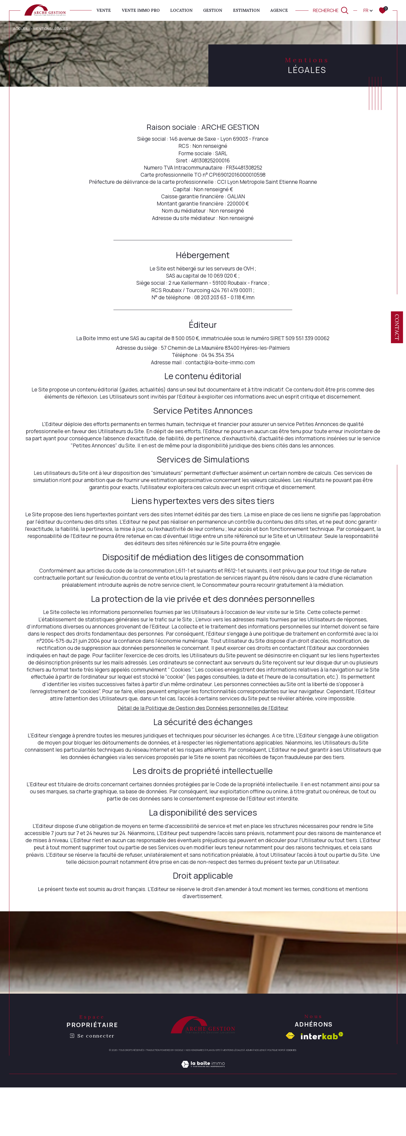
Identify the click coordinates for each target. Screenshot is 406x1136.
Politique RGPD (275, 1092)
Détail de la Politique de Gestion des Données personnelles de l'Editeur (203, 737)
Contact (397, 327)
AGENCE (279, 10)
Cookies (291, 1092)
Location (181, 10)
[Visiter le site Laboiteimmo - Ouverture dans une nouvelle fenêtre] (203, 1113)
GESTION (212, 10)
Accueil (21, 28)
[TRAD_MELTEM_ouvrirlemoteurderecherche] (331, 10)
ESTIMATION (246, 10)
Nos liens (259, 1092)
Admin (249, 1092)
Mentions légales (233, 1092)
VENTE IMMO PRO (141, 10)
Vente (103, 10)
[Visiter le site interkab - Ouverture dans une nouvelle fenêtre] (322, 1078)
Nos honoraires (195, 1092)
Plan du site (213, 1092)
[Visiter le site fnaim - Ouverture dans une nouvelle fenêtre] (290, 1078)
